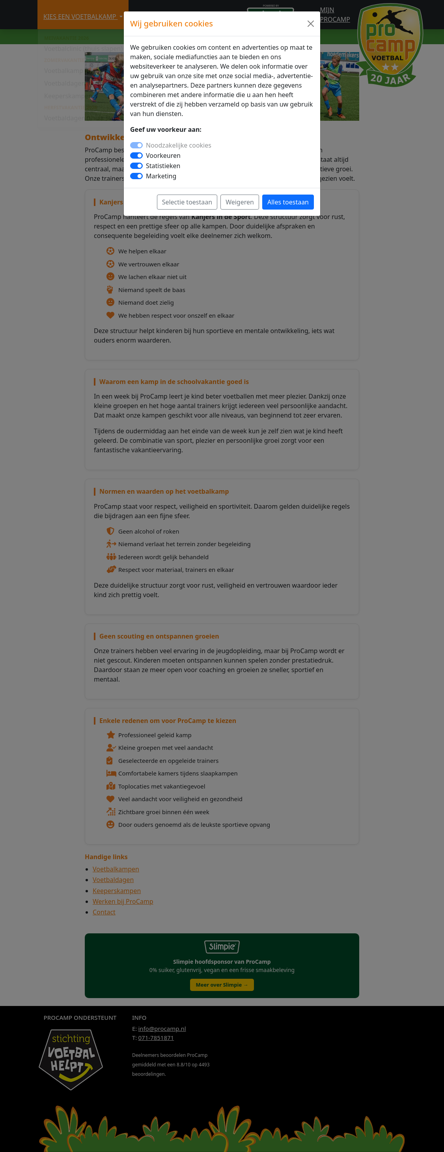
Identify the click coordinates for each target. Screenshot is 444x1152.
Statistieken (163, 165)
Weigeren (240, 202)
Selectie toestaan (187, 202)
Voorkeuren (163, 155)
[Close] (310, 23)
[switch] (136, 155)
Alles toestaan (288, 202)
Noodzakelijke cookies (178, 145)
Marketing (161, 176)
